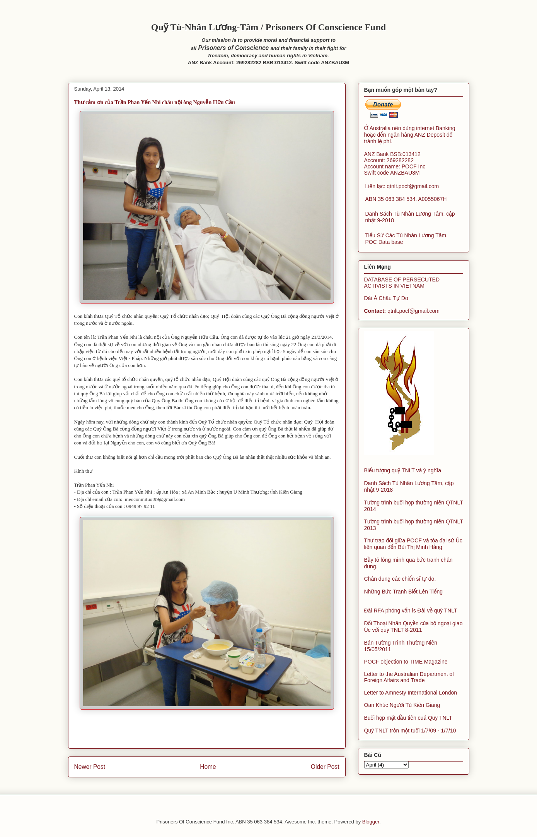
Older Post (325, 766)
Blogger (370, 822)
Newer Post (90, 766)
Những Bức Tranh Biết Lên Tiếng (403, 591)
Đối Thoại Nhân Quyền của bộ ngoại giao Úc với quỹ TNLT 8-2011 (413, 626)
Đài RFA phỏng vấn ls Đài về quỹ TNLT (410, 610)
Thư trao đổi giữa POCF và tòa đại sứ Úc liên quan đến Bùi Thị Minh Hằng (413, 543)
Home (208, 766)
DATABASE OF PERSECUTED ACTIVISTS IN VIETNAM (402, 282)
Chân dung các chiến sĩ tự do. (400, 579)
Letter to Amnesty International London (410, 692)
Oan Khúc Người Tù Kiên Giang (402, 705)
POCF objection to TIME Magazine (406, 662)
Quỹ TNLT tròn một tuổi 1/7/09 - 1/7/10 (410, 730)
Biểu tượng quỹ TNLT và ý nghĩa (403, 470)
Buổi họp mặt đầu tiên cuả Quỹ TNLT (408, 718)
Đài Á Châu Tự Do (386, 298)
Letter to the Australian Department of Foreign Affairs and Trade (409, 677)
